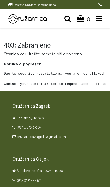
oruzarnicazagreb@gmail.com (39, 137)
